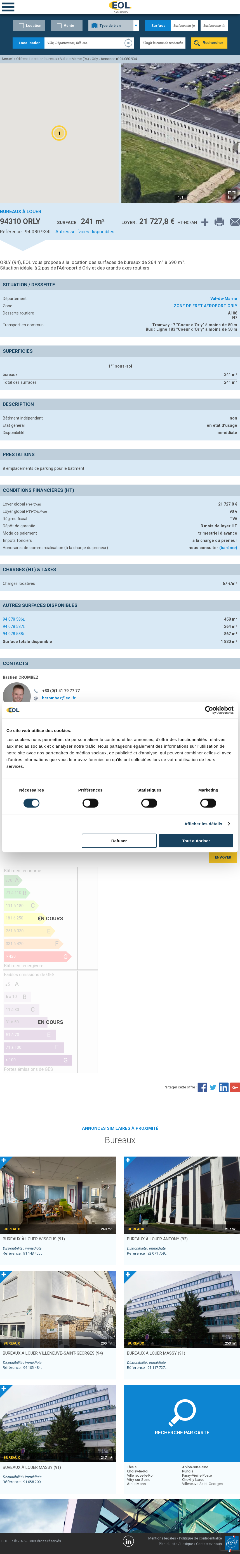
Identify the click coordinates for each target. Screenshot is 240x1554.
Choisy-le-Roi (137, 1471)
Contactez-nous (209, 1544)
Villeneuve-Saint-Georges (202, 1484)
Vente (69, 25)
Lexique (186, 1544)
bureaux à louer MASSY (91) (156, 1353)
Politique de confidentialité (200, 1538)
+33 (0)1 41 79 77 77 (61, 690)
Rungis (187, 1471)
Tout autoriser (196, 840)
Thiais (132, 1467)
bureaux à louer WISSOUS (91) (34, 1238)
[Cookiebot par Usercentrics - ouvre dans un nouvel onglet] (209, 710)
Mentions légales (162, 1538)
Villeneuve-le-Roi (140, 1475)
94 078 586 (14, 619)
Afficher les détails (203, 823)
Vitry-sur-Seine (138, 1479)
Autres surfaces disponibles (84, 231)
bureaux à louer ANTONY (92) (157, 1238)
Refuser (119, 840)
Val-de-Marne (223, 298)
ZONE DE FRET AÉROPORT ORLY (205, 306)
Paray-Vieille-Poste (197, 1475)
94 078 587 (14, 626)
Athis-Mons (136, 1484)
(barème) (228, 547)
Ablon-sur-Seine (195, 1467)
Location (33, 25)
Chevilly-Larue (193, 1479)
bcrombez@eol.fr (59, 698)
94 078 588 (14, 633)
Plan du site (168, 1544)
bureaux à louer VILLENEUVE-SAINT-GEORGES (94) (53, 1353)
